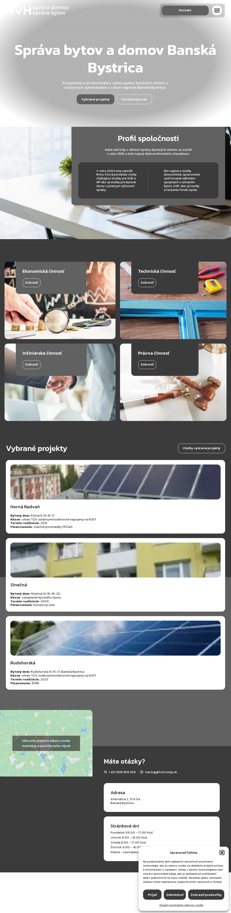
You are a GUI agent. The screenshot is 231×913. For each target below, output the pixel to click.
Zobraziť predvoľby (206, 894)
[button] (222, 852)
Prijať (152, 894)
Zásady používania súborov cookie (181, 905)
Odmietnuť (174, 894)
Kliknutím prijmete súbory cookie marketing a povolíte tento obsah (46, 743)
